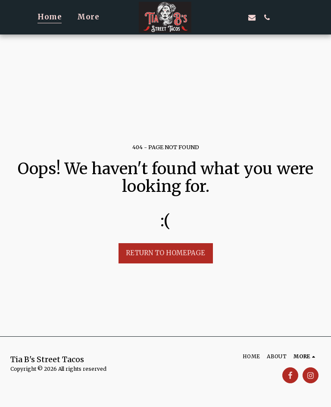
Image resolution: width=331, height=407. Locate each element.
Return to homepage (165, 253)
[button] (222, 17)
